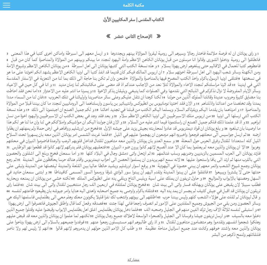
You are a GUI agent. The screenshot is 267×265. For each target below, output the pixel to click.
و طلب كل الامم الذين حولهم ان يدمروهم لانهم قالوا (96, 228)
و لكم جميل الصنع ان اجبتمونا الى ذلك (62, 109)
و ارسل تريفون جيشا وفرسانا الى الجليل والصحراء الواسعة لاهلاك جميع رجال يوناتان (160, 215)
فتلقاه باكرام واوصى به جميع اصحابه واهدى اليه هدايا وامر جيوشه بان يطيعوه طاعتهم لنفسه (82, 190)
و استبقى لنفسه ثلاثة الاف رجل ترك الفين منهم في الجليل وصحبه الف (200, 209)
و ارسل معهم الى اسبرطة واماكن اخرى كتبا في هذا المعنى (58, 53)
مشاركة (133, 259)
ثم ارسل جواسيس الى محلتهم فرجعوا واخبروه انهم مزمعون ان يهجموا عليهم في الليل (179, 134)
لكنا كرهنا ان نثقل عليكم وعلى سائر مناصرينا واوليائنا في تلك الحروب (104, 97)
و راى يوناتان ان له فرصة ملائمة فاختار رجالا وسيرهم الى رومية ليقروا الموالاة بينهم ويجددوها (183, 53)
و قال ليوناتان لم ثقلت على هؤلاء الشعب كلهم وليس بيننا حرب (211, 196)
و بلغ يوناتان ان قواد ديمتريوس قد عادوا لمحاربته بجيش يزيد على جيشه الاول (163, 128)
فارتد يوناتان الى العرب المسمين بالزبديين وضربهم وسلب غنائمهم (208, 153)
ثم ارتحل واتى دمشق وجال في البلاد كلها (117, 153)
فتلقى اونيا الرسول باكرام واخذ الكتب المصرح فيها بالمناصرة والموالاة (183, 78)
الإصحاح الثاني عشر (133, 36)
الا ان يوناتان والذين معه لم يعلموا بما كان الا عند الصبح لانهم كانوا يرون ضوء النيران (178, 147)
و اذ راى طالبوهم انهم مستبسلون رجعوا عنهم (124, 221)
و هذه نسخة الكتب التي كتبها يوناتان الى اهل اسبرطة (114, 65)
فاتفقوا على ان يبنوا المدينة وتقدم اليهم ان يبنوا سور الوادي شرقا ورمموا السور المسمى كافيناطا (130, 171)
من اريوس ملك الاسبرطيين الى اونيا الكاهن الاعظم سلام (164, 115)
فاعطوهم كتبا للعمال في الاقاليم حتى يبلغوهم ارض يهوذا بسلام (210, 65)
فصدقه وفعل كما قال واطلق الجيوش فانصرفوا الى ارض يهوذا (55, 203)
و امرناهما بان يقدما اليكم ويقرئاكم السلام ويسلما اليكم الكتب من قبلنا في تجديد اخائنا (169, 109)
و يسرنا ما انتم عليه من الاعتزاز (67, 90)
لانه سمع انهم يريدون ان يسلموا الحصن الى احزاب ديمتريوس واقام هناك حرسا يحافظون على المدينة (100, 159)
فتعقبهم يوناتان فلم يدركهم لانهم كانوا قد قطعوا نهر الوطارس (58, 147)
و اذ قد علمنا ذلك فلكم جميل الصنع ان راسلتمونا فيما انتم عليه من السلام (186, 122)
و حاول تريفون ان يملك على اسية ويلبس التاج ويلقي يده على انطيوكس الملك (139, 178)
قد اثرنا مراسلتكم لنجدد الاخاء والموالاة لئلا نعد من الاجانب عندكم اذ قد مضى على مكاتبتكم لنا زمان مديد (144, 84)
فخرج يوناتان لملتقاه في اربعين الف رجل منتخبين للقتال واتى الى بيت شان (85, 184)
